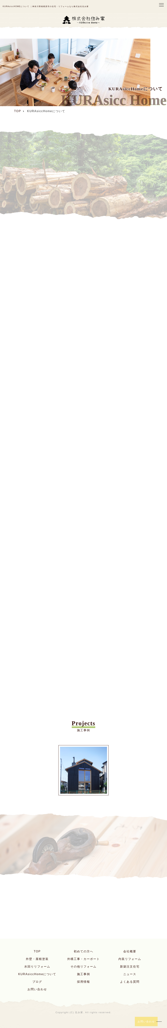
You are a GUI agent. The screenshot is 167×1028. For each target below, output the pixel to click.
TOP (37, 951)
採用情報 (83, 981)
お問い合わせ (37, 989)
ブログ (37, 981)
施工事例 (83, 974)
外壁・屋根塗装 (37, 958)
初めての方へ (83, 951)
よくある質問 (130, 981)
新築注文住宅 (130, 966)
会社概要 (129, 951)
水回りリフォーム (37, 966)
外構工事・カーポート (83, 958)
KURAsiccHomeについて (37, 974)
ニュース (129, 974)
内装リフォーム (129, 958)
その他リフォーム (83, 966)
